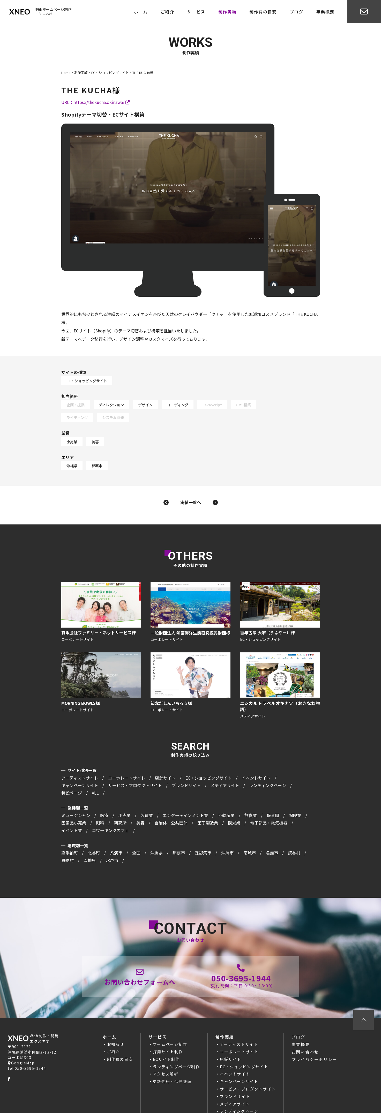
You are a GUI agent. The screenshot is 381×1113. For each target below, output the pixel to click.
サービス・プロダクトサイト (135, 760)
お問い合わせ (305, 1027)
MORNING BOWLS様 (100, 661)
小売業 (123, 419)
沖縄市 (227, 827)
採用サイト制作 (168, 1027)
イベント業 (71, 805)
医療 (104, 790)
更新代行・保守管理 (172, 1056)
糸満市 (116, 827)
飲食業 (250, 790)
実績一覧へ (190, 473)
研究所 (120, 797)
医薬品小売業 (73, 797)
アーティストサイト (79, 752)
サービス (196, 12)
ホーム (141, 12)
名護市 (272, 827)
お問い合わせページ (140, 952)
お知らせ (115, 1019)
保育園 (273, 790)
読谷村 (294, 827)
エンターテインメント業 (185, 790)
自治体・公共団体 (171, 797)
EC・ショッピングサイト (138, 374)
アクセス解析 (165, 1049)
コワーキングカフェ (110, 805)
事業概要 (325, 12)
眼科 (100, 797)
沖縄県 (123, 436)
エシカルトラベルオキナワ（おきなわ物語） (281, 661)
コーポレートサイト (126, 752)
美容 (147, 419)
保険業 (295, 790)
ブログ (296, 12)
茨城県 (90, 835)
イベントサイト (256, 752)
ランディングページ (267, 760)
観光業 (234, 797)
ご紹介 (167, 12)
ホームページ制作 (170, 1019)
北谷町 (94, 827)
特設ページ (71, 767)
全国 (136, 827)
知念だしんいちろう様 (190, 661)
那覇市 (148, 436)
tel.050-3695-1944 (27, 1043)
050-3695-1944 (241, 952)
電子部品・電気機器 (268, 797)
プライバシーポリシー (314, 1034)
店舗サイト (165, 752)
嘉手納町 (69, 827)
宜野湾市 (203, 827)
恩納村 (67, 835)
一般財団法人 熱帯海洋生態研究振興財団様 (190, 586)
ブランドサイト (186, 760)
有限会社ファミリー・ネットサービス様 (100, 586)
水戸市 (112, 835)
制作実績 (227, 12)
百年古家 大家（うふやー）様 (281, 586)
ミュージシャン (75, 790)
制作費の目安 (263, 12)
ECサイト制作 (166, 1034)
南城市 (249, 827)
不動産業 (226, 790)
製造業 (146, 790)
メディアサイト (225, 760)
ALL (95, 767)
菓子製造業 (207, 797)
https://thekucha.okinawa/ (101, 103)
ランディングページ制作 (176, 1042)
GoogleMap (21, 1038)
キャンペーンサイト (79, 760)
